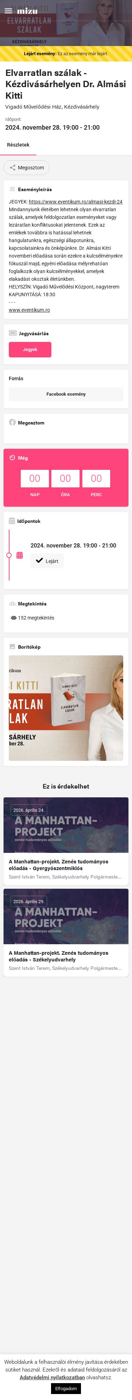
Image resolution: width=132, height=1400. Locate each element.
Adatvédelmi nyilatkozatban (52, 1377)
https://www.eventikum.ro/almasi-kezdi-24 (75, 202)
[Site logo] (28, 10)
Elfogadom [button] (66, 1388)
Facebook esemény (66, 394)
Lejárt (47, 560)
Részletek (18, 145)
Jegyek (30, 349)
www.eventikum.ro (29, 310)
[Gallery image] (66, 708)
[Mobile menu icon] (8, 11)
